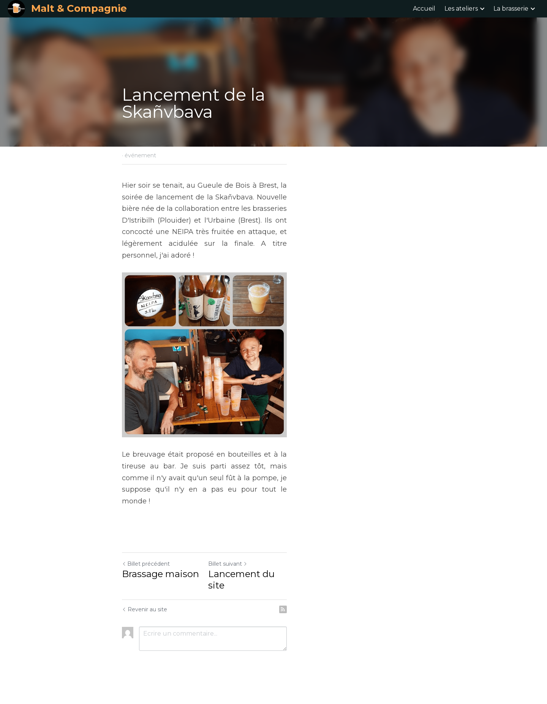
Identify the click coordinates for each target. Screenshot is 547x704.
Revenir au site (145, 618)
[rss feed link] (421, 618)
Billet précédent (146, 584)
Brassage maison (160, 594)
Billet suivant (296, 584)
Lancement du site (319, 594)
